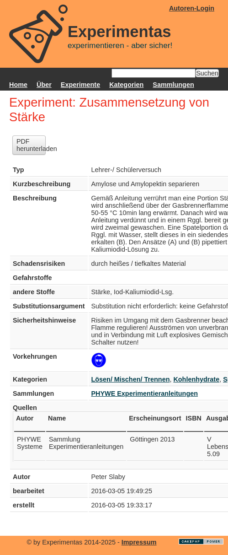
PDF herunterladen (31, 145)
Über (44, 84)
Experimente (80, 84)
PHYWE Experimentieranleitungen (144, 393)
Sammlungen (173, 84)
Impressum (139, 542)
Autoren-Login (191, 8)
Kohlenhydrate (196, 379)
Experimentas (119, 31)
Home (18, 84)
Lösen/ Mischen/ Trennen (130, 379)
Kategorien (126, 84)
